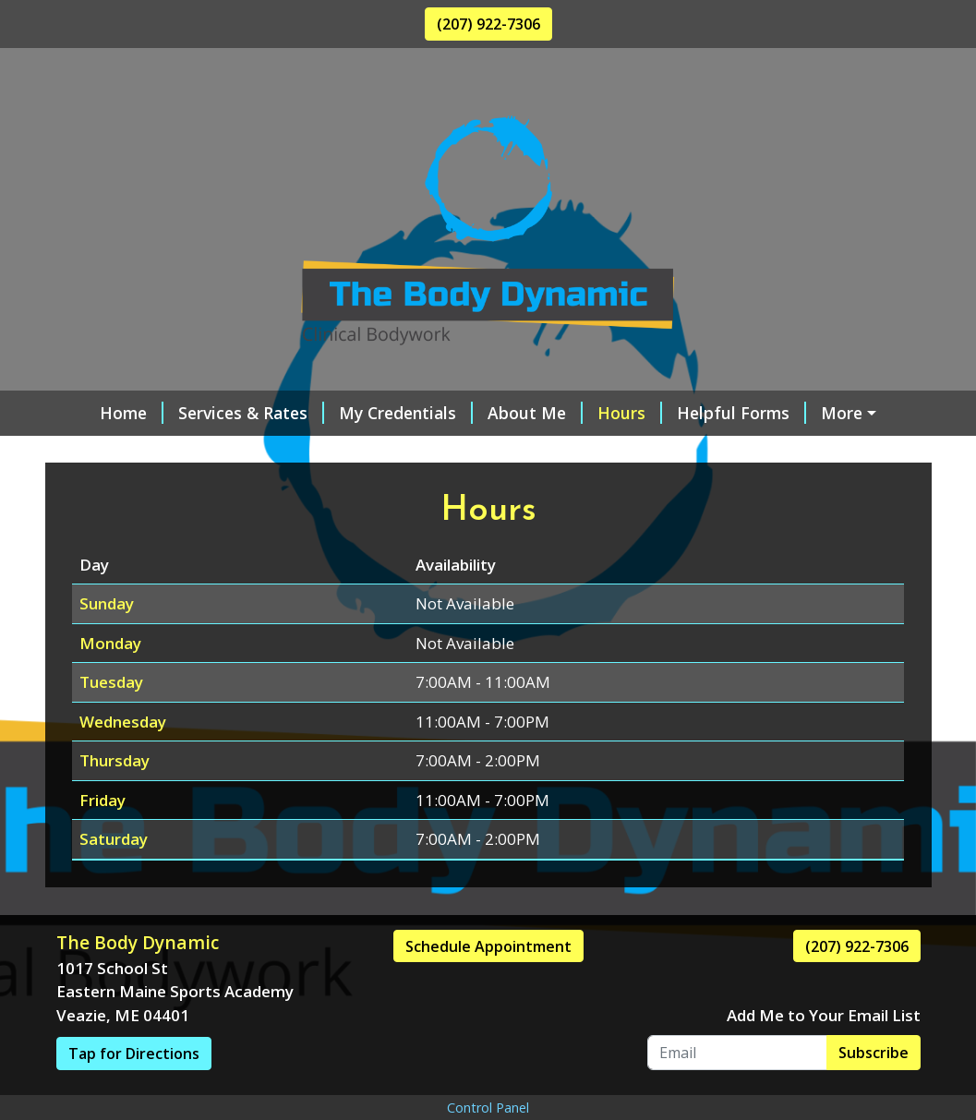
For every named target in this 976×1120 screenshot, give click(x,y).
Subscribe (873, 1091)
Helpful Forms (712, 413)
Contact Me (846, 413)
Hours (601, 413)
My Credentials (377, 413)
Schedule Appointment (488, 985)
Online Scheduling (149, 451)
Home (103, 413)
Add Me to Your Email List (824, 1055)
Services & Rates (222, 413)
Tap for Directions (133, 1093)
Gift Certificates (305, 451)
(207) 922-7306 (488, 24)
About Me (506, 413)
